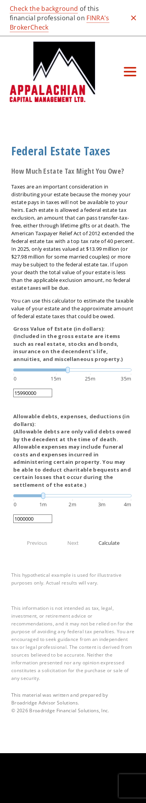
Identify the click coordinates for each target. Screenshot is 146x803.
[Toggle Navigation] (130, 71)
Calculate (109, 542)
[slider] (72, 370)
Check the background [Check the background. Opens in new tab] (44, 8)
